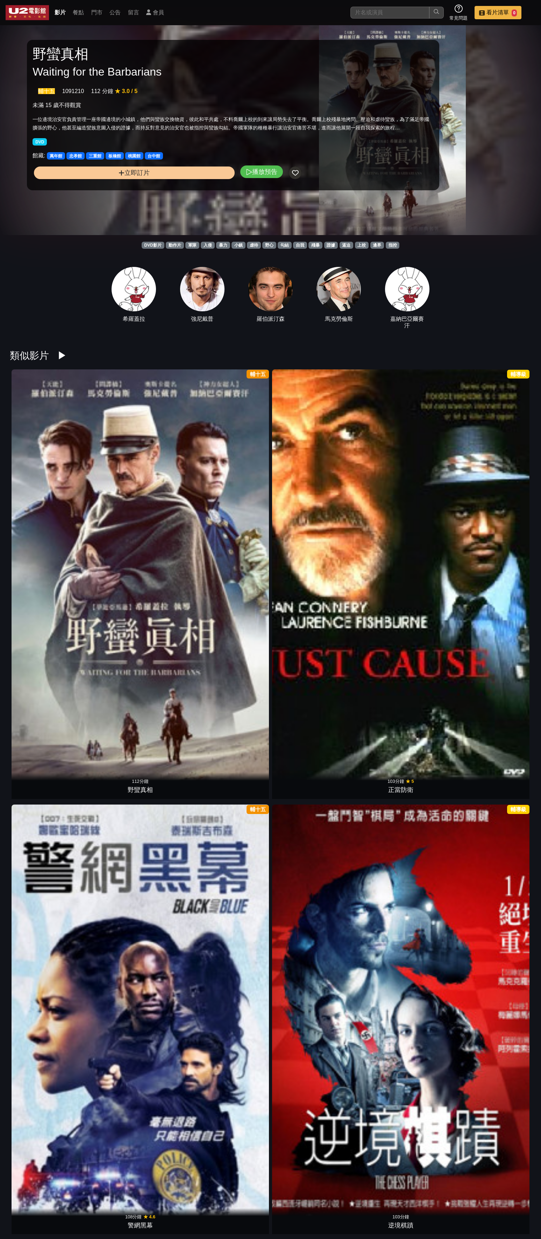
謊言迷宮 (237, 807)
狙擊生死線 (370, 1036)
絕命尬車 (370, 463)
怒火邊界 (502, 463)
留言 (133, 12)
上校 (361, 245)
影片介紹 (278, 1198)
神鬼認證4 (237, 1036)
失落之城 (171, 578)
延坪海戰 (171, 922)
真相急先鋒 (303, 463)
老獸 (105, 807)
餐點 (78, 12)
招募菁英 (449, 1198)
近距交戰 (237, 922)
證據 (331, 245)
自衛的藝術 (171, 692)
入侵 (208, 245)
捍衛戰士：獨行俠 (303, 922)
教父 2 (436, 807)
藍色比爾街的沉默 (39, 807)
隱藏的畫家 (39, 922)
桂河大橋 (105, 578)
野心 (269, 245)
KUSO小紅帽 (370, 807)
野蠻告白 (38, 578)
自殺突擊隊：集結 (370, 922)
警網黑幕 (171, 463)
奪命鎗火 (502, 578)
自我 (300, 245)
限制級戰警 (39, 692)
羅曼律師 (237, 578)
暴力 (223, 245)
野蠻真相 (38, 463)
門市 (96, 12)
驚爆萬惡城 (436, 578)
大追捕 (303, 807)
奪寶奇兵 (237, 692)
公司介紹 (483, 1198)
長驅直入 (502, 1036)
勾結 (284, 245)
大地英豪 (303, 1151)
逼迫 (346, 245)
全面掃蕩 (105, 692)
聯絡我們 (415, 1198)
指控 (393, 245)
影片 (60, 12)
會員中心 (518, 1198)
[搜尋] (389, 13)
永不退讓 (171, 807)
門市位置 (346, 1198)
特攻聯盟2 (105, 1036)
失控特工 (436, 922)
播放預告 (177, 196)
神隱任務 (370, 578)
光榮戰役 (237, 1151)
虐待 (254, 245)
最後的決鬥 (370, 692)
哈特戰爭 (436, 463)
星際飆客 (303, 1036)
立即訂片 (92, 197)
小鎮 (238, 245)
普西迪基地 (436, 1036)
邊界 (377, 245)
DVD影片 (152, 245)
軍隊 (192, 245)
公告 (115, 12)
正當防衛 (105, 463)
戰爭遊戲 (38, 1036)
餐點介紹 (312, 1198)
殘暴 (315, 245)
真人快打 (502, 692)
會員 (155, 12)
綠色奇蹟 (502, 807)
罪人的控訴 (303, 578)
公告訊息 (381, 1198)
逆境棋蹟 (237, 463)
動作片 (175, 245)
